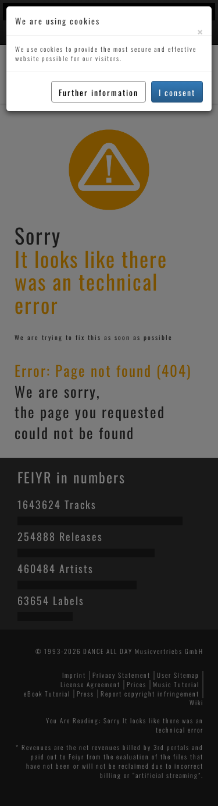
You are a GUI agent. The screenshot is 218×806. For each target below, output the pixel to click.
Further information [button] (98, 92)
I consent (177, 92)
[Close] (200, 32)
